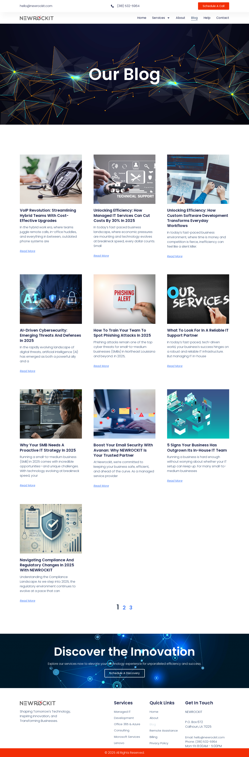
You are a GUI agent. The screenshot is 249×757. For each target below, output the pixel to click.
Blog (194, 18)
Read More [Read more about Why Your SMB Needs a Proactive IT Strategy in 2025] (28, 490)
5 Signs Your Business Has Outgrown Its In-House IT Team (195, 450)
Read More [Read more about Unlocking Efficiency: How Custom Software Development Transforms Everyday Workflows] (175, 256)
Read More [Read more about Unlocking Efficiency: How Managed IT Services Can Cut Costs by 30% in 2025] (102, 255)
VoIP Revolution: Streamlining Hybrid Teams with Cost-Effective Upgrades (51, 218)
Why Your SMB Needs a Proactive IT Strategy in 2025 (46, 450)
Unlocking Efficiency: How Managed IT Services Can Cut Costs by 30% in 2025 (122, 215)
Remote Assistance (164, 731)
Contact (222, 18)
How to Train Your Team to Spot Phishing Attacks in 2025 (124, 335)
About (180, 18)
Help (206, 18)
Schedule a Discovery (124, 673)
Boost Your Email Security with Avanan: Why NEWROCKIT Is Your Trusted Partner (124, 452)
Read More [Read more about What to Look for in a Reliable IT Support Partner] (175, 366)
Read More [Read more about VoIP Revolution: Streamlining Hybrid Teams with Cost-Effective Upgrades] (28, 256)
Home (141, 18)
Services (161, 17)
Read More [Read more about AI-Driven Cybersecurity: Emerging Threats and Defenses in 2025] (28, 371)
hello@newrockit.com (36, 6)
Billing (154, 737)
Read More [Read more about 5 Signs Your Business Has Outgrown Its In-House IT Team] (175, 485)
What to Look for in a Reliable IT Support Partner (197, 332)
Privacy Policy (160, 744)
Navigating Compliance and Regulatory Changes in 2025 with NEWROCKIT (51, 570)
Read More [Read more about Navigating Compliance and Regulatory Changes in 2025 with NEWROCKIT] (28, 605)
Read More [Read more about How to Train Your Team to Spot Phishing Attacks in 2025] (102, 371)
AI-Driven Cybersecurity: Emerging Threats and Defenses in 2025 (47, 335)
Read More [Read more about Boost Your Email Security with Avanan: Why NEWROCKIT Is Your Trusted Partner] (102, 491)
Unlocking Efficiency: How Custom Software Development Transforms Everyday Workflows (196, 218)
